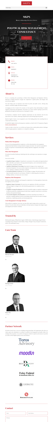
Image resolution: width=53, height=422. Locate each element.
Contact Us (26, 37)
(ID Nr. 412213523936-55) (11, 124)
